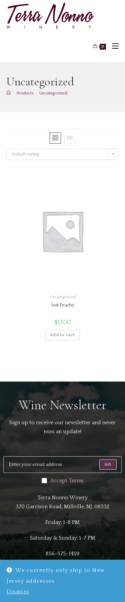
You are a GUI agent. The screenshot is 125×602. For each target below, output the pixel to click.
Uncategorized (53, 93)
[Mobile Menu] (113, 46)
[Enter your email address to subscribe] (62, 464)
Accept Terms (63, 481)
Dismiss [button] (18, 592)
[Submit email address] (108, 465)
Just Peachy (62, 305)
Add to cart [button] (62, 335)
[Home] (8, 93)
